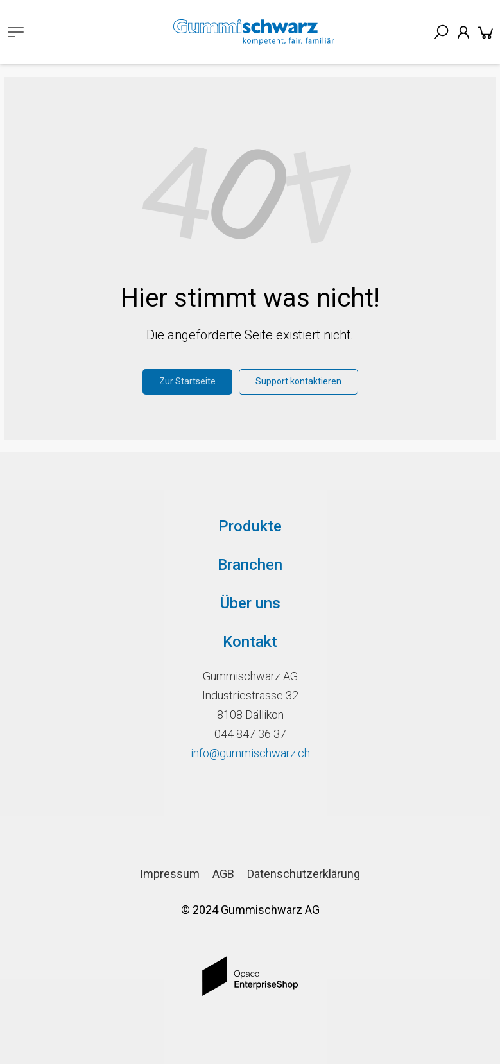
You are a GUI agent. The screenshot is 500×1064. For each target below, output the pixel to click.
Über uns (250, 603)
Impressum (170, 873)
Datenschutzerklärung (303, 873)
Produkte (250, 526)
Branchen (250, 565)
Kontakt (250, 642)
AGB (223, 873)
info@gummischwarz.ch (250, 753)
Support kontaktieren (298, 381)
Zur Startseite (187, 381)
